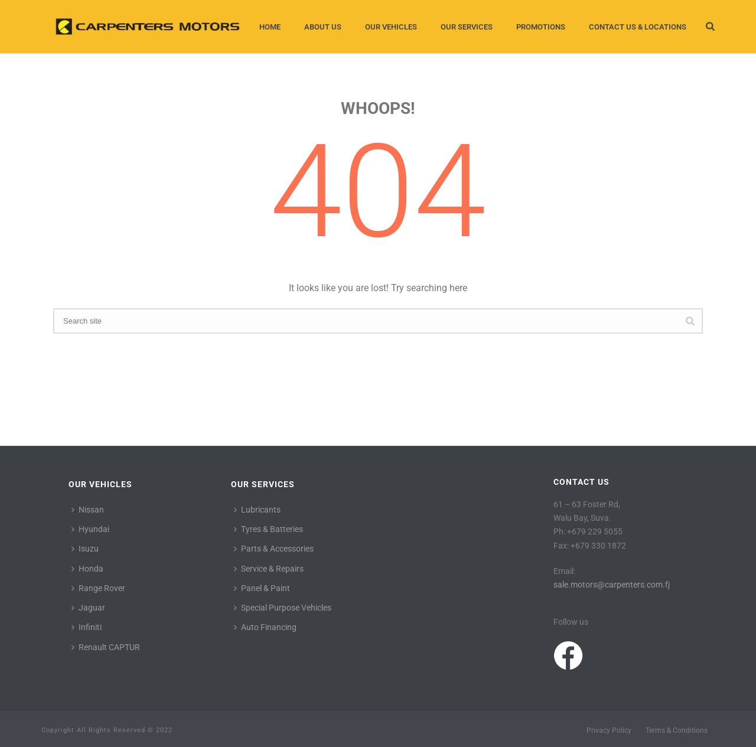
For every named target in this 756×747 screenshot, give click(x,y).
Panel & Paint (262, 588)
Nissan (87, 509)
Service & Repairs (269, 568)
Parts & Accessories (274, 548)
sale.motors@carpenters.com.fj (611, 584)
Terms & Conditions (677, 730)
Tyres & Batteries (268, 529)
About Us (322, 26)
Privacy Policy (608, 730)
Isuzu (85, 548)
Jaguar (88, 607)
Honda (87, 568)
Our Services (467, 26)
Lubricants (257, 509)
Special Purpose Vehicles (282, 607)
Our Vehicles (391, 26)
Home (270, 26)
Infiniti (86, 627)
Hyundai (90, 529)
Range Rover (98, 588)
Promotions (540, 26)
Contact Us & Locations (637, 26)
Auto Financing (265, 627)
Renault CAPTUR (105, 647)
